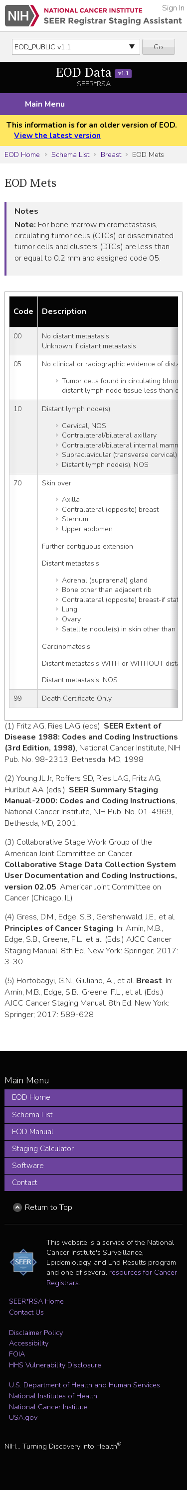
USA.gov (23, 1417)
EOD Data (93, 73)
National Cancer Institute (48, 1407)
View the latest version (57, 136)
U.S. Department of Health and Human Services (84, 1385)
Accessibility (28, 1343)
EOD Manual (32, 1132)
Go (158, 47)
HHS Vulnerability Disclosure (55, 1365)
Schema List (70, 154)
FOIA (17, 1354)
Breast (111, 154)
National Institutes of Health (53, 1396)
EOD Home (22, 154)
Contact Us (26, 1312)
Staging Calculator (43, 1149)
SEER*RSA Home (36, 1301)
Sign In (173, 7)
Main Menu (45, 104)
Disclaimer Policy (36, 1333)
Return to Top (48, 1207)
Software (28, 1166)
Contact (24, 1183)
